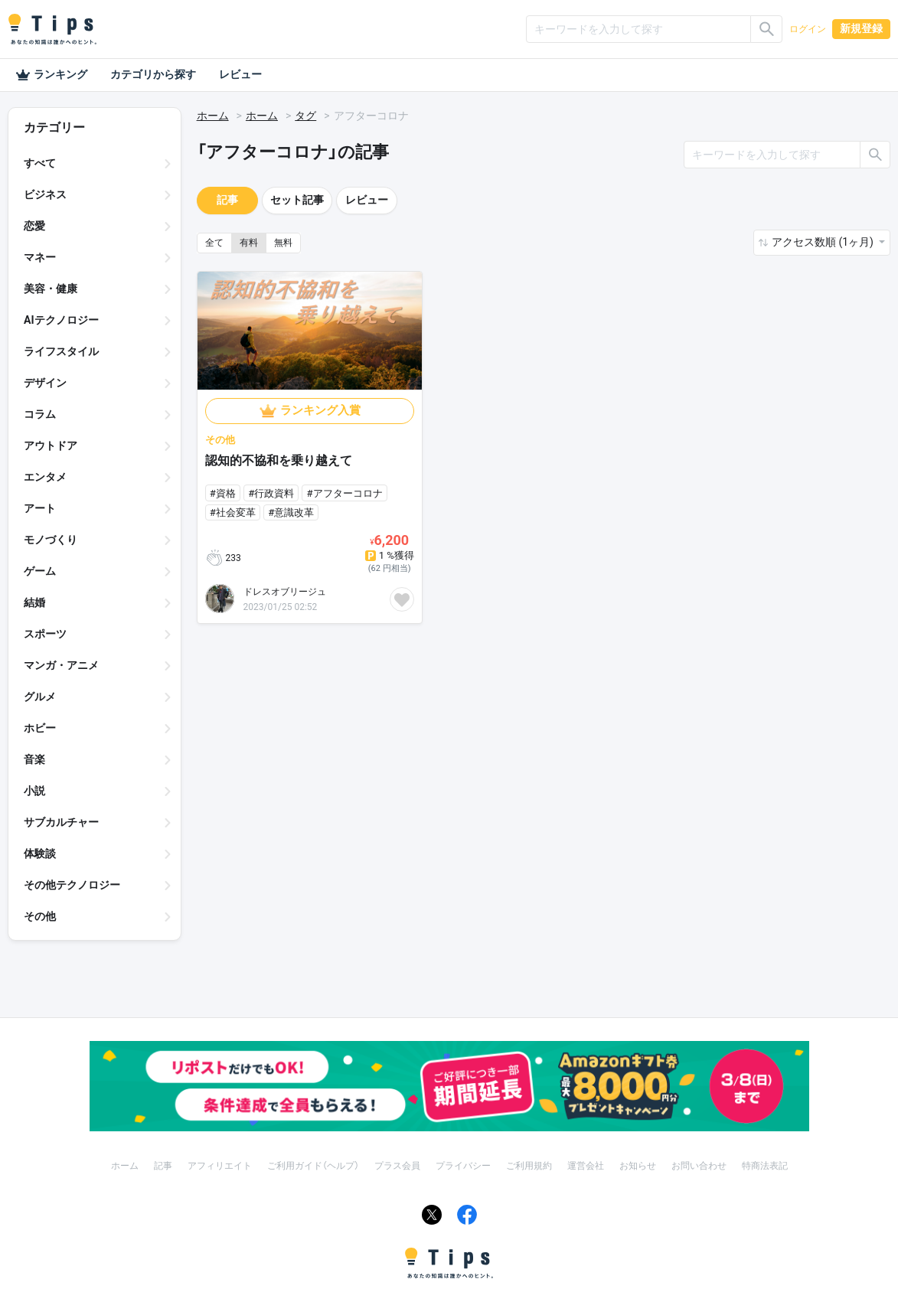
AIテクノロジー (61, 320)
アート (40, 508)
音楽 (34, 759)
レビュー (240, 74)
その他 (40, 916)
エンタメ (45, 477)
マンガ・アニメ (61, 665)
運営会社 (585, 1165)
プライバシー (463, 1165)
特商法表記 (765, 1165)
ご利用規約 (529, 1165)
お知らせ (637, 1165)
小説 (34, 791)
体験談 (40, 853)
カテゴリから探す (153, 74)
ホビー (40, 728)
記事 (227, 200)
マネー (40, 257)
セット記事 (297, 200)
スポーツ (45, 634)
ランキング (51, 75)
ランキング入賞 (320, 410)
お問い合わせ (699, 1165)
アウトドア (50, 445)
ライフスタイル (61, 351)
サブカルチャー (61, 822)
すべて (40, 163)
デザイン (45, 383)
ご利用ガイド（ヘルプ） (313, 1165)
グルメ (40, 696)
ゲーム (40, 571)
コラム (40, 414)
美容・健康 (50, 288)
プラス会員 (397, 1165)
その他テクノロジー (72, 885)
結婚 (34, 602)
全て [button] (214, 242)
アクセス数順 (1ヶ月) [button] (824, 242)
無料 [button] (283, 242)
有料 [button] (249, 242)
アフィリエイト (220, 1165)
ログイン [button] (807, 29)
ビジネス (45, 194)
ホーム (213, 115)
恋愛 (34, 226)
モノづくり (50, 540)
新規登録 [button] (861, 28)
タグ (305, 115)
